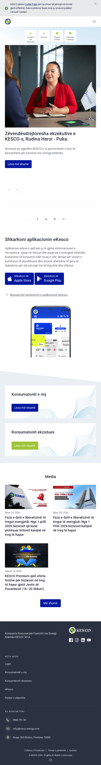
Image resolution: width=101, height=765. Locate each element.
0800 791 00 (19, 719)
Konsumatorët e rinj (16, 672)
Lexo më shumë (24, 407)
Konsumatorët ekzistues (18, 680)
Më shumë (50, 603)
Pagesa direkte (57, 38)
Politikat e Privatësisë (34, 750)
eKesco (44, 37)
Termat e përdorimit (57, 750)
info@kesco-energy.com (26, 728)
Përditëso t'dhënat (70, 38)
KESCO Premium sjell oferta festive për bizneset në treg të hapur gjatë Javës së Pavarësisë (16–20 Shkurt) (25, 582)
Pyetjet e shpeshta (15, 697)
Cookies (73, 750)
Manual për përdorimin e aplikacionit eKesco (39, 295)
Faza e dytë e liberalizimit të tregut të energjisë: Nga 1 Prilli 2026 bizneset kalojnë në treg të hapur (73, 523)
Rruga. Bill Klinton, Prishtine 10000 (31, 737)
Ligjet (8, 663)
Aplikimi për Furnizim (31, 39)
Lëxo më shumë (18, 164)
